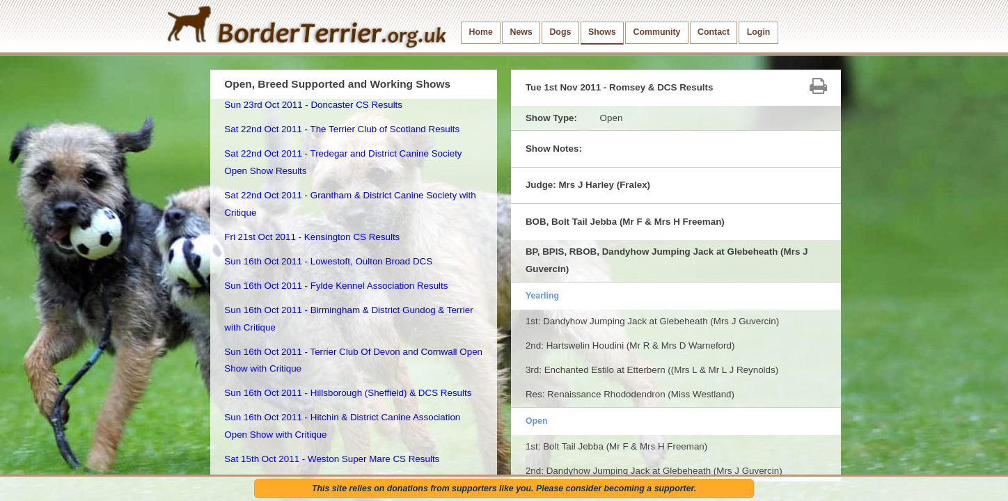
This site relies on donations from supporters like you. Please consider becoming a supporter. (504, 488)
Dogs (560, 32)
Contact (714, 32)
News (521, 32)
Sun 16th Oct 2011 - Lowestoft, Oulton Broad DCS (328, 261)
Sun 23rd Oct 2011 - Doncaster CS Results (313, 105)
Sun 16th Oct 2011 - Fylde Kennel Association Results (336, 285)
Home (481, 32)
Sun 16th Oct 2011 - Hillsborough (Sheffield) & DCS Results (347, 393)
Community (656, 32)
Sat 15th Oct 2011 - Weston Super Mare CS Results (331, 459)
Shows (602, 32)
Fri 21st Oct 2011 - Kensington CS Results (312, 237)
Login (759, 32)
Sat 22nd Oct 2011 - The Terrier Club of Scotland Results (341, 129)
